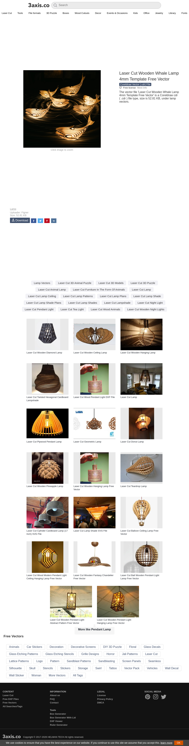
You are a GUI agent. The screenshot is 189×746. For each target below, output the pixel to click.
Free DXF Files (11, 699)
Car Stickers (34, 646)
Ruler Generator (59, 725)
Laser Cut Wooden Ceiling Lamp (90, 352)
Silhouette (15, 668)
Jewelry (159, 13)
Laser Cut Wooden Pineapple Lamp (45, 486)
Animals (14, 646)
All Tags (78, 675)
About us (55, 695)
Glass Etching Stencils (60, 654)
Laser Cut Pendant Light (39, 309)
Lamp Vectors (42, 282)
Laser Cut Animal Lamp (52, 289)
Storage (83, 668)
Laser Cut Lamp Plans (113, 296)
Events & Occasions (117, 13)
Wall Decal (171, 668)
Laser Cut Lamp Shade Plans (43, 302)
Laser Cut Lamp (141, 289)
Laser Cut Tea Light (72, 309)
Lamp (13, 209)
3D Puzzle (51, 13)
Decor (98, 13)
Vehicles (152, 668)
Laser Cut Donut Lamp (132, 441)
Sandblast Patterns (79, 661)
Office (146, 13)
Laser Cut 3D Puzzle (143, 282)
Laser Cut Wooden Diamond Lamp (44, 352)
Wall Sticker (16, 675)
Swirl (98, 668)
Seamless (154, 661)
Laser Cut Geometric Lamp (87, 441)
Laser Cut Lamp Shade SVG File (90, 530)
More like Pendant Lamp (94, 629)
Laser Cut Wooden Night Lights (145, 309)
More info (142, 87)
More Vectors (57, 675)
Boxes (66, 13)
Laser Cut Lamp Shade (147, 296)
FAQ (52, 699)
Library (172, 13)
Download (20, 220)
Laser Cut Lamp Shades (82, 302)
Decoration (56, 646)
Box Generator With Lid (63, 717)
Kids (135, 13)
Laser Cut (151, 654)
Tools (20, 13)
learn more (166, 742)
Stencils (48, 668)
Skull (32, 668)
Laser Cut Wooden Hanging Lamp (137, 352)
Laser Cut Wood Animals (105, 309)
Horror (111, 654)
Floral (132, 646)
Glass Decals (152, 646)
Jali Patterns (130, 654)
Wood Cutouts (82, 13)
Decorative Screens (83, 646)
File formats (34, 13)
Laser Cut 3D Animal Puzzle (74, 282)
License (101, 695)
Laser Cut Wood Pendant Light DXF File (94, 397)
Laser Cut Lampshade (117, 302)
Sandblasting (106, 661)
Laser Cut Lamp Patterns (78, 296)
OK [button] (178, 742)
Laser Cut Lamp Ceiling (42, 296)
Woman (36, 675)
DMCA (100, 702)
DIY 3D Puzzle (112, 646)
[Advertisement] (94, 45)
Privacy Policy (105, 699)
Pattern (54, 661)
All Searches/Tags (12, 706)
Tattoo (113, 668)
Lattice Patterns (19, 661)
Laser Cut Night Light (150, 302)
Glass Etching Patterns (23, 654)
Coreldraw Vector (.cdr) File (135, 84)
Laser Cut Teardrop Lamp (133, 486)
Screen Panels (131, 661)
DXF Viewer (56, 721)
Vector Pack (131, 668)
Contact (54, 702)
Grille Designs (90, 654)
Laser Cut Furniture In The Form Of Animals (99, 289)
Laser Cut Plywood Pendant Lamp (44, 441)
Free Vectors (10, 702)
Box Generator (58, 714)
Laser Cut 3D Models (111, 282)
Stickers (65, 668)
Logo (39, 661)
